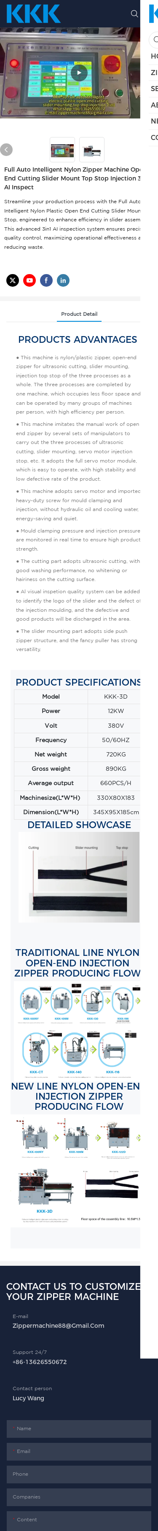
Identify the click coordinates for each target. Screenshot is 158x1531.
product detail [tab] (79, 314)
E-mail (20, 1316)
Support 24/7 (30, 1352)
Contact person (32, 1388)
